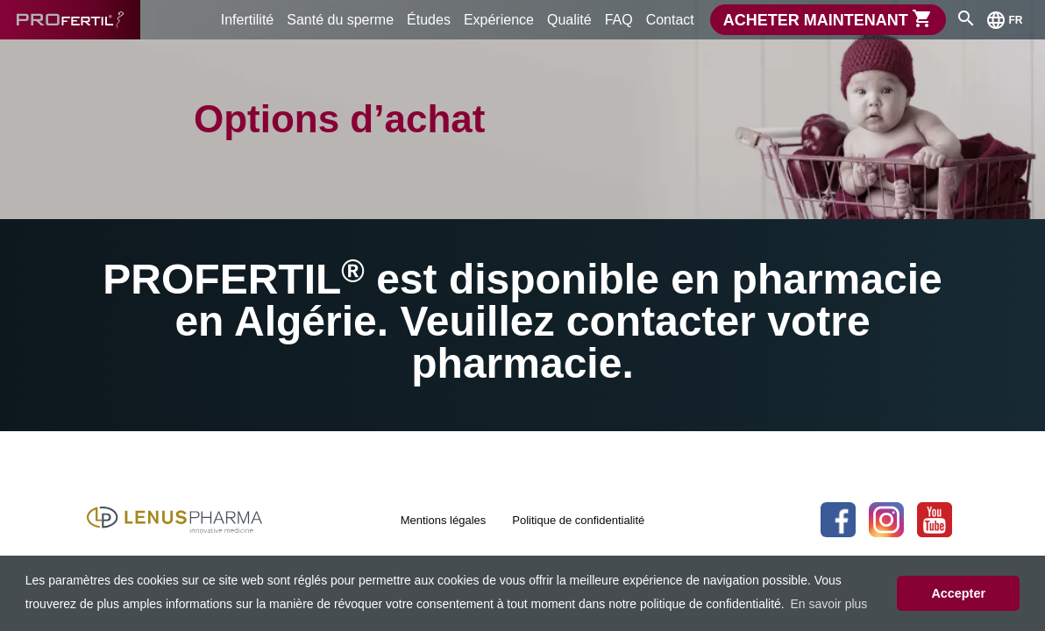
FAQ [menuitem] (619, 19)
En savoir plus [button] (828, 604)
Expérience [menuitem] (499, 19)
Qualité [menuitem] (569, 19)
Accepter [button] (958, 593)
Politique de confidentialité (578, 520)
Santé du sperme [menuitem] (340, 19)
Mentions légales (444, 520)
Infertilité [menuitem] (247, 19)
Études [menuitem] (429, 19)
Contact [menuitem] (670, 19)
